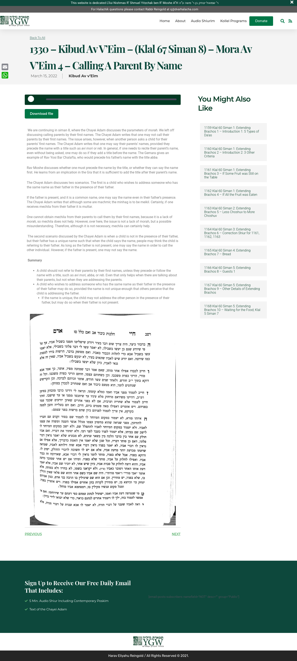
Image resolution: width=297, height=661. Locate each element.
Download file (41, 114)
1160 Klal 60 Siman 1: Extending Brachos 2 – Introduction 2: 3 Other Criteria (229, 152)
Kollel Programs (233, 21)
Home (165, 21)
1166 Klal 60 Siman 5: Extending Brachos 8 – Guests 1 (227, 269)
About (180, 21)
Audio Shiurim (203, 21)
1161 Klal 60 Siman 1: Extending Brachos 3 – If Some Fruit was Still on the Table (231, 173)
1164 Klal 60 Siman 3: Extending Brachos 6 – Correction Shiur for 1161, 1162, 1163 (231, 233)
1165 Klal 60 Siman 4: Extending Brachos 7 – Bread (227, 252)
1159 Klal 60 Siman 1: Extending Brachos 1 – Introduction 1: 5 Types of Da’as (231, 131)
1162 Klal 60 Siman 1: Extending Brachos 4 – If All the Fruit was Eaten (230, 193)
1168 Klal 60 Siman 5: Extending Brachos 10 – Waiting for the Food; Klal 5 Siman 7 (232, 310)
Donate (261, 21)
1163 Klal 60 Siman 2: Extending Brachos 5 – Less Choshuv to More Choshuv (229, 212)
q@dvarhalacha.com (184, 9)
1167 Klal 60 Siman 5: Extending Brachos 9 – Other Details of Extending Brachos (232, 288)
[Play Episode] (32, 100)
